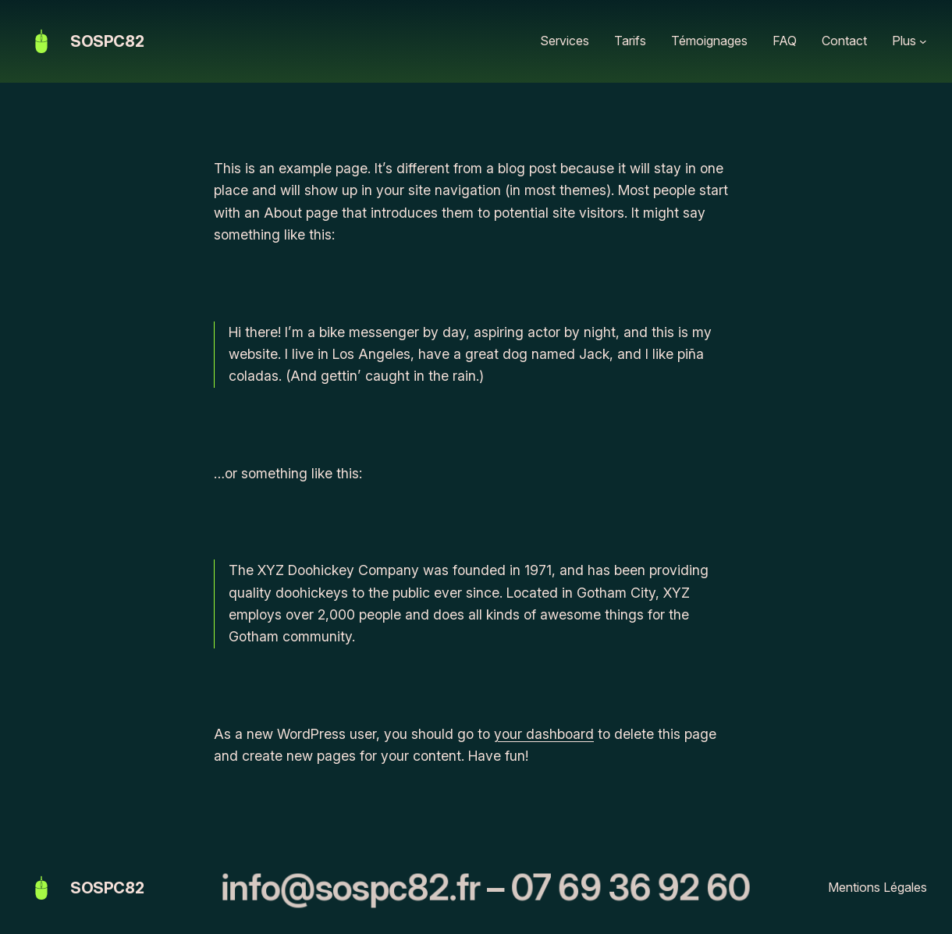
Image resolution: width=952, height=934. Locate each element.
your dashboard (544, 734)
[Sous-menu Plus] (923, 41)
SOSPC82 (107, 41)
